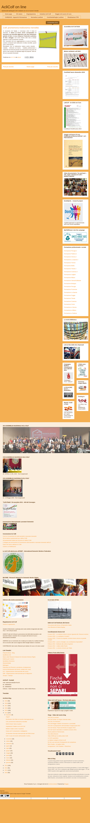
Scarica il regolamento (9, 624)
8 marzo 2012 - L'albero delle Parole (57, 646)
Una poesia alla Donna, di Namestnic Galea (59, 625)
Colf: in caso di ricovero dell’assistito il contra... (18, 736)
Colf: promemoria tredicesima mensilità (16, 721)
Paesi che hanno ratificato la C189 (12, 544)
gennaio (8, 762)
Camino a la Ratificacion (9, 546)
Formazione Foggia (69, 295)
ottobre (8, 741)
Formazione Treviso (69, 262)
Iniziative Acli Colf (45, 14)
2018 (6, 703)
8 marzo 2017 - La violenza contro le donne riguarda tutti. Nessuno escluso (68, 634)
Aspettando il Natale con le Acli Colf (15, 726)
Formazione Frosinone (70, 289)
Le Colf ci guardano (53, 738)
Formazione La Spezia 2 (71, 259)
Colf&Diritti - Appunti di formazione (16, 17)
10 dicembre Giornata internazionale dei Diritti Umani (20, 733)
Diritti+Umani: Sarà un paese (13, 724)
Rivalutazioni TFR (73, 17)
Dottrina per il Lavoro (8, 659)
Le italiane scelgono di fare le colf (57, 740)
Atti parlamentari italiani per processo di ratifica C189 (17, 540)
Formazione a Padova (70, 313)
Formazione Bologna (70, 283)
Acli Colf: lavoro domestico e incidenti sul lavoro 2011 (62, 729)
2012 (6, 768)
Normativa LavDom (37, 17)
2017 (6, 705)
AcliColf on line (14, 7)
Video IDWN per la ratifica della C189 (58, 736)
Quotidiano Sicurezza (8, 661)
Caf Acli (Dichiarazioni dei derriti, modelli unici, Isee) (17, 669)
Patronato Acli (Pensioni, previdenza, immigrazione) (17, 667)
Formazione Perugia (70, 286)
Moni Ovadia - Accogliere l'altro (56, 744)
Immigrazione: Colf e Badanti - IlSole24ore (59, 746)
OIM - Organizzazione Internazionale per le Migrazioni (17, 673)
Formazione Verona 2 (70, 257)
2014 (6, 712)
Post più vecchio (52, 66)
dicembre (9, 714)
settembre (9, 743)
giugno (8, 750)
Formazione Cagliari (70, 274)
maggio (8, 753)
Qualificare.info (7, 655)
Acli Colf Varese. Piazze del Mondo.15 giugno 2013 (61, 727)
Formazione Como (69, 304)
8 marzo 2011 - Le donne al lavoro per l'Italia (60, 648)
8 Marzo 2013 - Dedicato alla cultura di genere (60, 644)
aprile (7, 755)
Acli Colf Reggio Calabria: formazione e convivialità (61, 723)
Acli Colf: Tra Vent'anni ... (54, 721)
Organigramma (31, 14)
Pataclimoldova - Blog (9, 653)
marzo (8, 757)
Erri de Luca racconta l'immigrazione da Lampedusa (62, 742)
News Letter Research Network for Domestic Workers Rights (19, 657)
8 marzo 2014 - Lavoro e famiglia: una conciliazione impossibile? (65, 642)
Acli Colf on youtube (53, 717)
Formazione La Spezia (70, 292)
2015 (6, 710)
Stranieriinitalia (7, 663)
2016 (6, 708)
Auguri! (8, 717)
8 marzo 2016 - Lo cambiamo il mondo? (58, 636)
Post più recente (8, 66)
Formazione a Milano (70, 310)
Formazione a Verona (70, 307)
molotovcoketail (52, 784)
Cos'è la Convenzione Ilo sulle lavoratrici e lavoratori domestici (19, 536)
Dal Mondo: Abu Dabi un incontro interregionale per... (20, 719)
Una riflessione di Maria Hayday (56, 627)
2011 (6, 770)
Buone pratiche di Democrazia (56, 732)
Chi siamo (19, 14)
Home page (8, 14)
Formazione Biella (69, 265)
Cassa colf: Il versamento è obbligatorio (16, 731)
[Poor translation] (7, 795)
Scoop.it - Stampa (7, 675)
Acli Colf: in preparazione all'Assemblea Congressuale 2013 (64, 725)
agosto (8, 746)
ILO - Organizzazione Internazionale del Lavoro (15, 671)
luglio (7, 748)
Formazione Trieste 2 (70, 268)
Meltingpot (5, 665)
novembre (9, 739)
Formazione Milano (69, 277)
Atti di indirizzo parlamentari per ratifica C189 (15, 538)
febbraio (8, 760)
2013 (6, 765)
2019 (6, 701)
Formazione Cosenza (70, 301)
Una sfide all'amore (53, 734)
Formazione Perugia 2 (70, 251)
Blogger (66, 784)
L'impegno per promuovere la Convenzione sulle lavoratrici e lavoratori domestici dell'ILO (27, 542)
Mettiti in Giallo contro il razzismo (15, 728)
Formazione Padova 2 (70, 254)
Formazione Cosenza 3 (71, 271)
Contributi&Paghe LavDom (55, 17)
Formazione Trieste (69, 298)
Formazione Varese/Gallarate (72, 280)
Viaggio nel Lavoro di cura (63, 14)
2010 (6, 772)
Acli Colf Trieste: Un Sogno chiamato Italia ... (60, 719)
